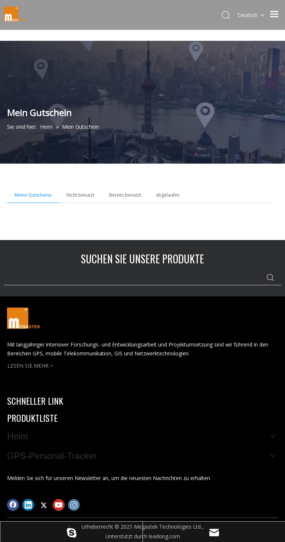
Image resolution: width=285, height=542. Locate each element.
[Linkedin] (28, 505)
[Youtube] (59, 505)
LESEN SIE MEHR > (30, 365)
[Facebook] (13, 505)
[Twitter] (43, 505)
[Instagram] (74, 505)
